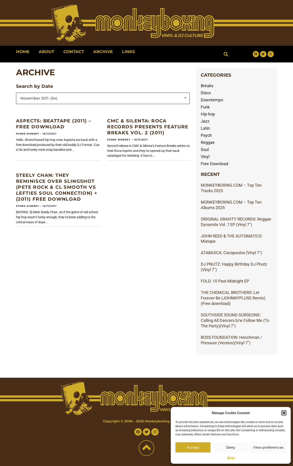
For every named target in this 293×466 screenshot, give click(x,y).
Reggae (208, 142)
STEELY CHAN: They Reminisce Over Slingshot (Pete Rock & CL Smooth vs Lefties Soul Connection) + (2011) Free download (56, 187)
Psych (206, 135)
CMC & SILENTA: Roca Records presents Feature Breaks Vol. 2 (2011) (147, 126)
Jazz (205, 121)
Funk (205, 107)
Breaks (207, 85)
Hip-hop (208, 114)
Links (128, 51)
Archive (103, 51)
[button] (284, 413)
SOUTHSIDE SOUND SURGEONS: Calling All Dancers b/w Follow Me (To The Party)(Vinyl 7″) (235, 320)
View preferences (268, 447)
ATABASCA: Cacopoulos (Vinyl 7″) (231, 252)
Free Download (214, 163)
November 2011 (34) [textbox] (38, 98)
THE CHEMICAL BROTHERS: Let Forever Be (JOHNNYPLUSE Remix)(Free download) (233, 298)
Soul (205, 149)
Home (23, 51)
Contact (73, 51)
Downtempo (212, 99)
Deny (230, 447)
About (231, 457)
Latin (205, 128)
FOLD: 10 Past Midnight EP (225, 281)
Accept (193, 447)
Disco (206, 92)
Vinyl (205, 156)
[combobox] (103, 98)
